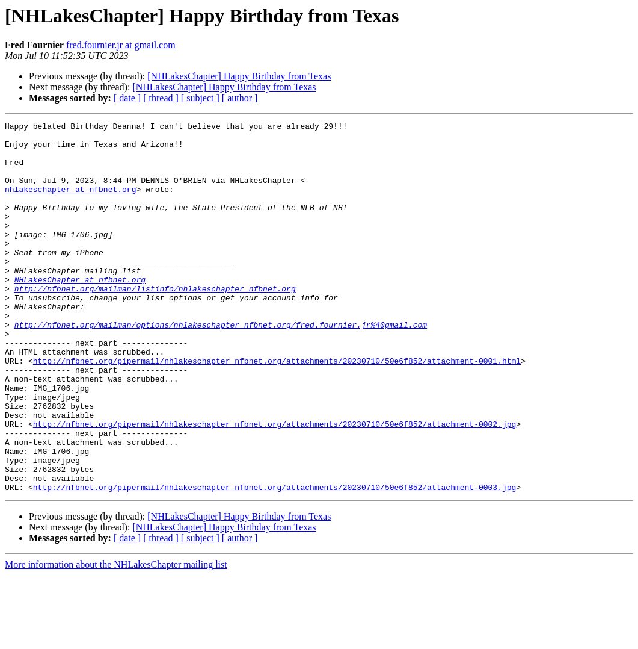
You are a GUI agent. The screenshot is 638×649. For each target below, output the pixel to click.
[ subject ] (200, 98)
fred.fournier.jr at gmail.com (121, 45)
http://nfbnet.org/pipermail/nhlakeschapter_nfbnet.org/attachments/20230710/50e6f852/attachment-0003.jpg (274, 561)
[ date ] (127, 98)
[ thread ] (161, 98)
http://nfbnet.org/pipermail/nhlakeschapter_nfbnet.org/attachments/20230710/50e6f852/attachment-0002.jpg (274, 485)
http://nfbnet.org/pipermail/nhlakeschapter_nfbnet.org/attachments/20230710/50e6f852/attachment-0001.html (277, 409)
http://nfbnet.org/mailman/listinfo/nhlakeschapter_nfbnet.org (155, 322)
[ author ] (240, 98)
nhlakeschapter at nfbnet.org (70, 203)
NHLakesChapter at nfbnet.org (80, 311)
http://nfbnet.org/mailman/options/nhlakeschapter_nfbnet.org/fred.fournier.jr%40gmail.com (220, 366)
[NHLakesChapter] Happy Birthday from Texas (239, 76)
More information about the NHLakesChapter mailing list (116, 638)
